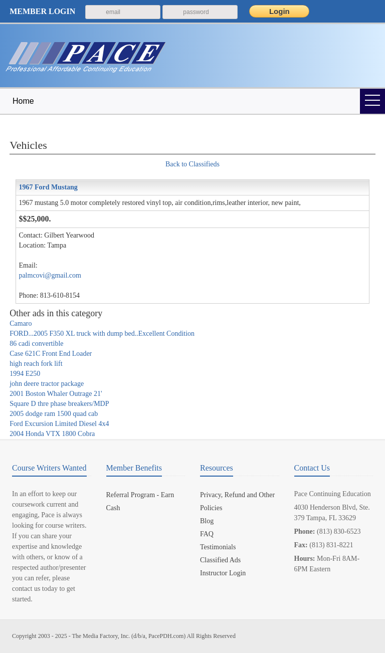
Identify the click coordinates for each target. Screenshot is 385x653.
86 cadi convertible (36, 343)
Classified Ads (220, 560)
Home (23, 101)
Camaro (21, 323)
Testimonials (218, 547)
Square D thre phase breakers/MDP (59, 403)
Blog (207, 521)
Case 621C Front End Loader (51, 353)
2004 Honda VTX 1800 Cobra (52, 434)
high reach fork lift (36, 363)
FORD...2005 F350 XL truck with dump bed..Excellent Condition (102, 333)
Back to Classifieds (192, 164)
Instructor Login (223, 573)
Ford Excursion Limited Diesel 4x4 (59, 423)
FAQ (207, 534)
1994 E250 (25, 373)
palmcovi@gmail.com (50, 275)
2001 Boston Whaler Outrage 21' (56, 393)
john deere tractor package (47, 383)
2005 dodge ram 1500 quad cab (54, 413)
